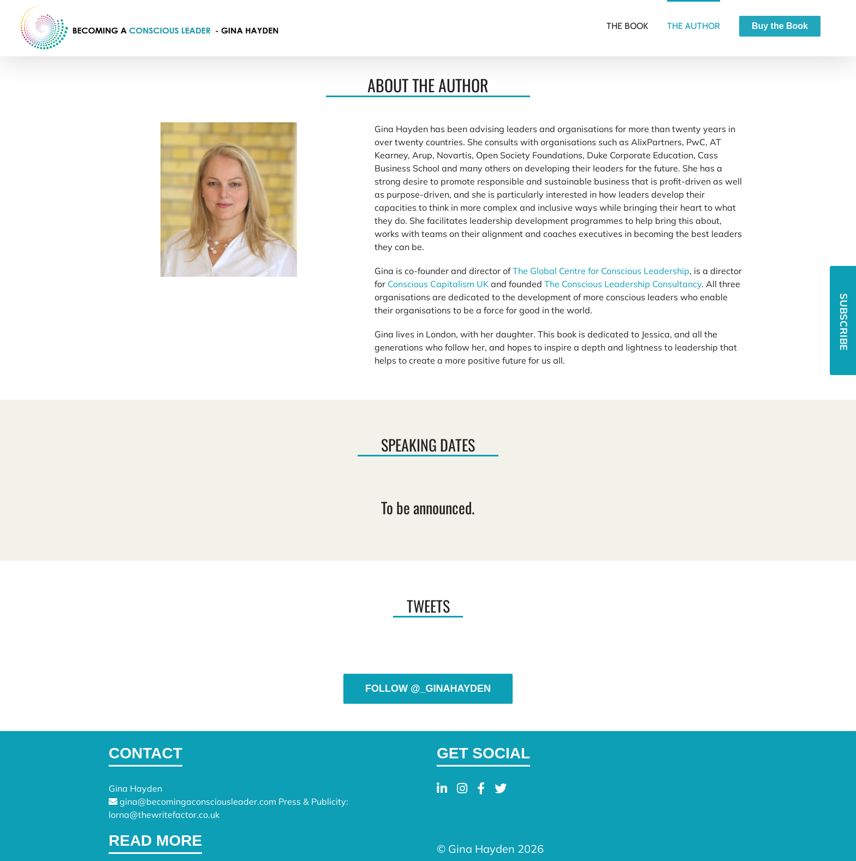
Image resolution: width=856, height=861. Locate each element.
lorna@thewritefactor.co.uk (164, 814)
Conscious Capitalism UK (438, 283)
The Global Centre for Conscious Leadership (601, 270)
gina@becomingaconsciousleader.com (198, 801)
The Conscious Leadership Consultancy (623, 283)
